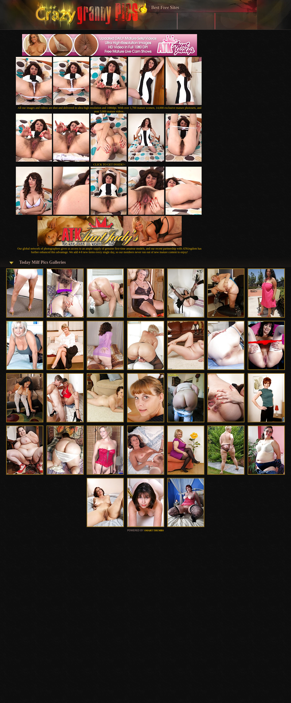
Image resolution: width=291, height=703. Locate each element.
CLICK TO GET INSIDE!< (109, 164)
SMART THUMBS (154, 530)
